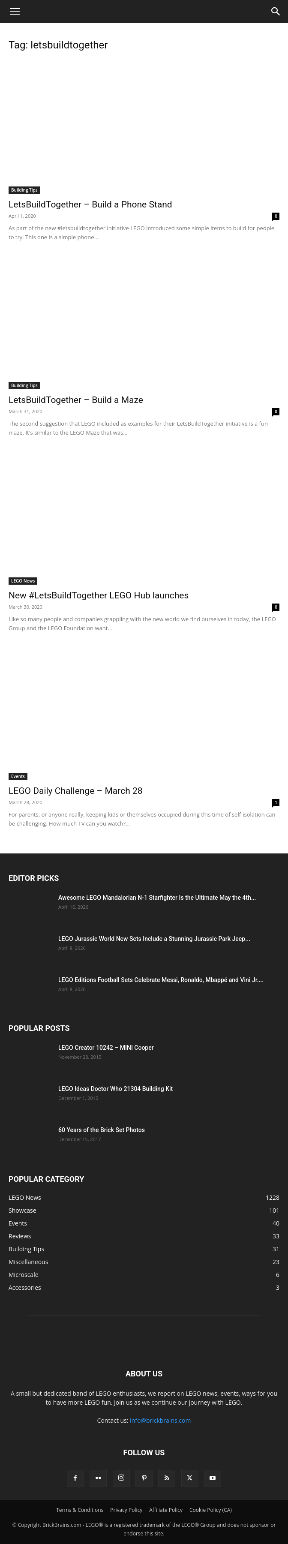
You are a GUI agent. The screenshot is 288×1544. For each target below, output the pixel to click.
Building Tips (24, 190)
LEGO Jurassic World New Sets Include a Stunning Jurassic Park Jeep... (154, 938)
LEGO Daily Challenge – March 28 (76, 791)
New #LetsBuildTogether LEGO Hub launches (99, 595)
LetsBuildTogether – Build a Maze (76, 400)
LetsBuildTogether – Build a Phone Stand (90, 204)
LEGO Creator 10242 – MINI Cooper (106, 1047)
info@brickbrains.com (160, 1420)
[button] (14, 11)
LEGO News (23, 581)
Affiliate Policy (166, 1510)
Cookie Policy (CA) (210, 1510)
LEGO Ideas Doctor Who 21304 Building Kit (115, 1088)
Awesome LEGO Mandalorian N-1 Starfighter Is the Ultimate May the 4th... (157, 897)
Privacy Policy (126, 1510)
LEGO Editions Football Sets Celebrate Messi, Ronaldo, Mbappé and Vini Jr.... (161, 979)
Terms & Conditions (79, 1510)
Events (18, 776)
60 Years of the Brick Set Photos (101, 1129)
